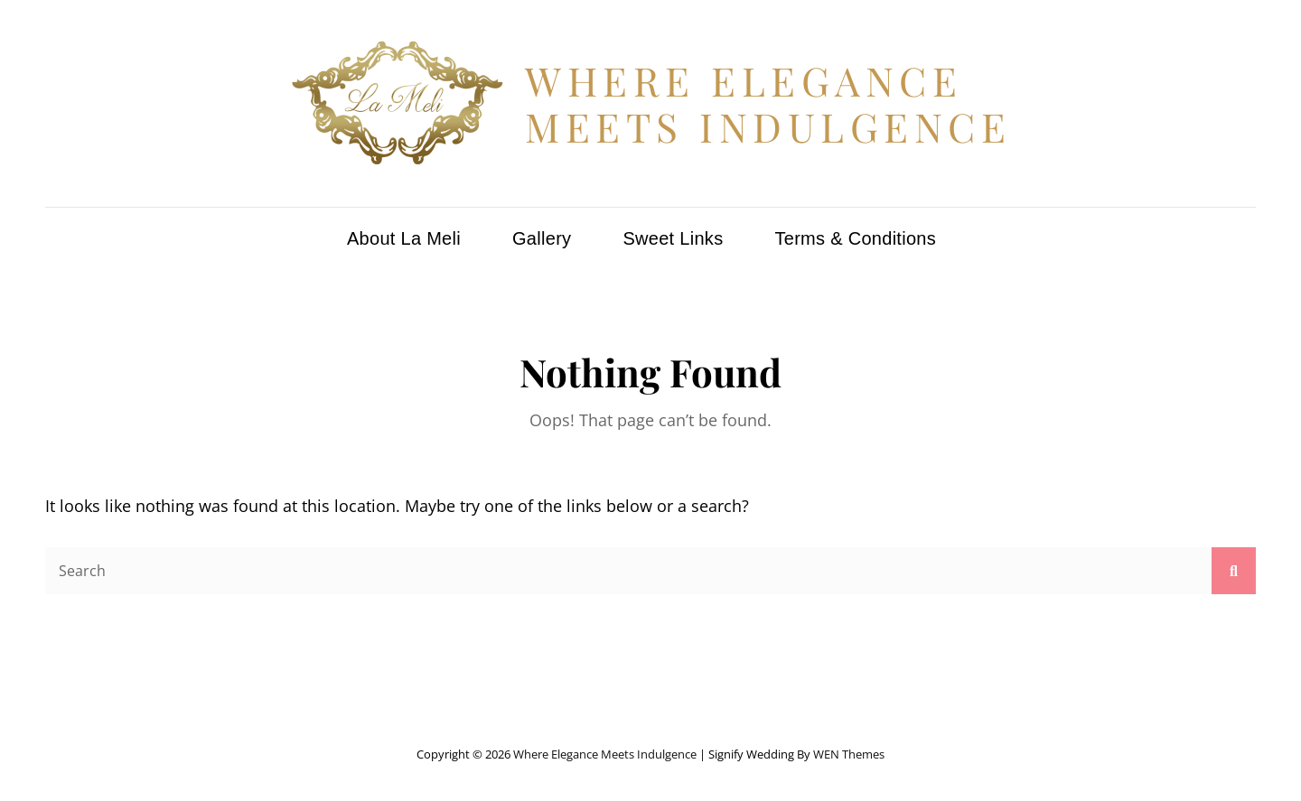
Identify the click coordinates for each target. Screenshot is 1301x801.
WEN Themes (848, 754)
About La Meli (404, 238)
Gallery (541, 238)
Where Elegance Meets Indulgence (768, 103)
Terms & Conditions (855, 238)
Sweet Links (672, 238)
